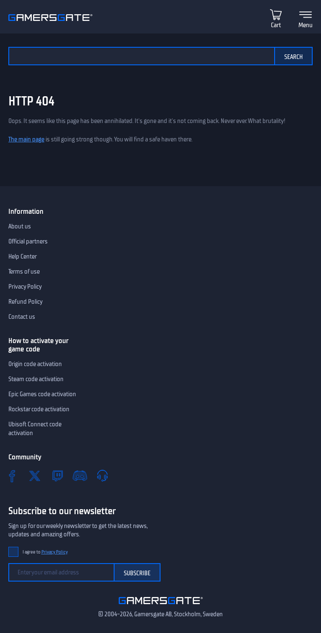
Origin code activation (35, 364)
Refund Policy (25, 301)
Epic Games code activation (42, 394)
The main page (26, 139)
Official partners (28, 241)
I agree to (45, 552)
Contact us (21, 317)
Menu (305, 25)
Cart (276, 25)
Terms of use (24, 271)
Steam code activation (36, 379)
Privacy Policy (25, 286)
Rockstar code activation (38, 409)
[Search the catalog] (141, 56)
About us (19, 226)
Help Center (22, 256)
